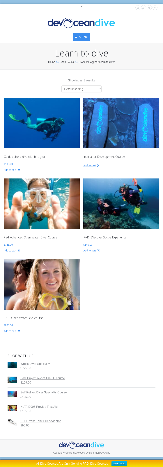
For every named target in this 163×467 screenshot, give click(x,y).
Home (51, 62)
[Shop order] (81, 88)
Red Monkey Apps (99, 452)
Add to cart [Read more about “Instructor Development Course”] (89, 165)
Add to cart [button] (10, 169)
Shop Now (119, 463)
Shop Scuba (67, 62)
